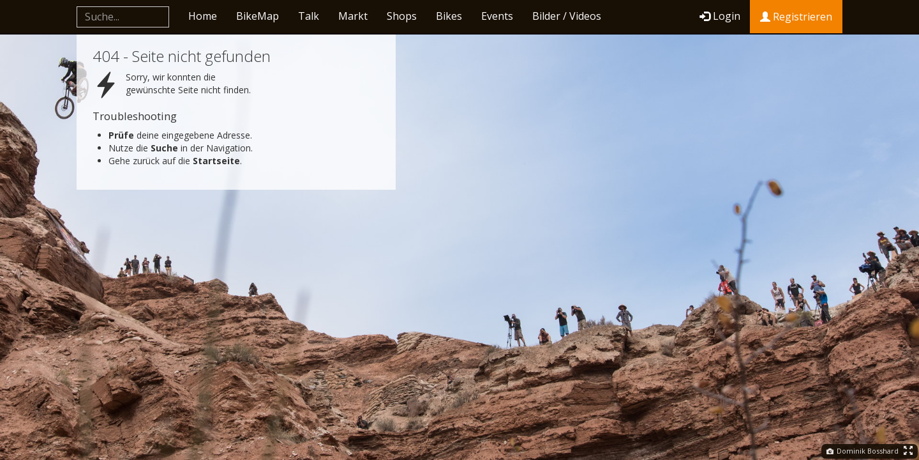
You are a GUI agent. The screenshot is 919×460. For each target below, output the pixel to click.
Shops (402, 16)
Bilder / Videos (566, 16)
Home (202, 16)
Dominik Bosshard (862, 451)
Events (497, 16)
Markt (353, 16)
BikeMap (257, 16)
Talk (308, 16)
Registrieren (796, 17)
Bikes (449, 16)
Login (719, 16)
